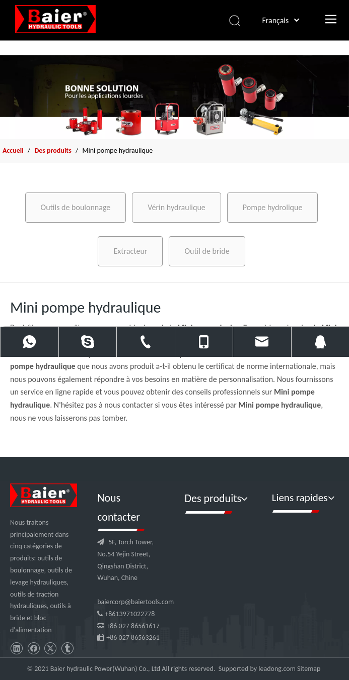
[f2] (174, 97)
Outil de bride (206, 251)
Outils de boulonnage (76, 207)
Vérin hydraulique (176, 207)
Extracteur (130, 251)
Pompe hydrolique (273, 207)
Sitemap (308, 668)
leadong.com (276, 668)
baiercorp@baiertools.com (135, 602)
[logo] (43, 495)
